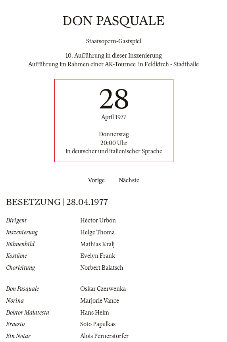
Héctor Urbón (98, 220)
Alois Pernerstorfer (104, 336)
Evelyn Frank (97, 256)
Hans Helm (94, 312)
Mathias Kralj (97, 244)
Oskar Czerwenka (103, 289)
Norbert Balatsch (101, 268)
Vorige (95, 180)
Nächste (130, 180)
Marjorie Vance (99, 301)
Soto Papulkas (97, 324)
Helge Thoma (97, 232)
